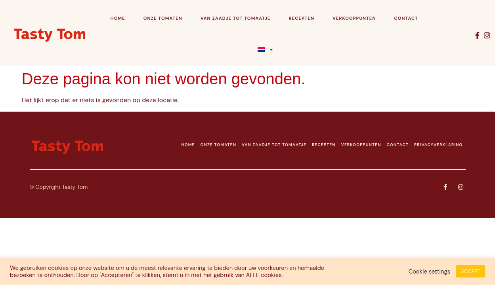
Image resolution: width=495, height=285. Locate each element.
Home (118, 18)
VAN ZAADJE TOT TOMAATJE (274, 144)
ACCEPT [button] (470, 271)
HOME (188, 144)
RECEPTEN (324, 144)
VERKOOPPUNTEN (361, 144)
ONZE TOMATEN (218, 144)
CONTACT (398, 144)
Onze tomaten (162, 18)
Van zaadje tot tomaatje (236, 18)
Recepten (302, 18)
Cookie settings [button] (429, 271)
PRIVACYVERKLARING (438, 144)
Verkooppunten (354, 18)
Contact (406, 18)
